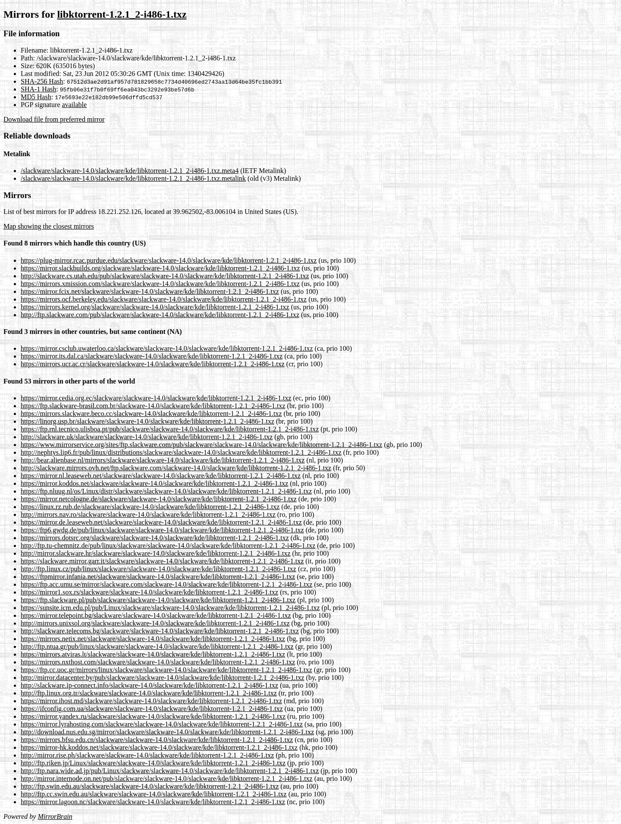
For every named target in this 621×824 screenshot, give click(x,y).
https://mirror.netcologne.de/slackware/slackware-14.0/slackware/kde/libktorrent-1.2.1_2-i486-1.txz (159, 499)
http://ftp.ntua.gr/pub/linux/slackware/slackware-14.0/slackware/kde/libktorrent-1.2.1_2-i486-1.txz (157, 646)
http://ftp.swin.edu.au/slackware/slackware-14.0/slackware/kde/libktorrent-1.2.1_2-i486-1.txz (150, 786)
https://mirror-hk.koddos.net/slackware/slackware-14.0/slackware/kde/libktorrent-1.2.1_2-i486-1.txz (159, 747)
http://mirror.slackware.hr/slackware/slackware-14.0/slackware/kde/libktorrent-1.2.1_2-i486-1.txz (156, 553)
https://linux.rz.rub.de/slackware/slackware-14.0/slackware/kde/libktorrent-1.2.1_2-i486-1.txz (150, 506)
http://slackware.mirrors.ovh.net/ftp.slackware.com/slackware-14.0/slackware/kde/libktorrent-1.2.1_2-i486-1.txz (176, 468)
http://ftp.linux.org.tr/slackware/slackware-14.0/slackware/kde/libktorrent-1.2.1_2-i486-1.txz (149, 693)
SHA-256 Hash (42, 81)
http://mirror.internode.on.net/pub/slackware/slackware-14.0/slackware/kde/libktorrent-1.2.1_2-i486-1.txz (167, 778)
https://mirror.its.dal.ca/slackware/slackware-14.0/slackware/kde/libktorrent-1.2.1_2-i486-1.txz (151, 356)
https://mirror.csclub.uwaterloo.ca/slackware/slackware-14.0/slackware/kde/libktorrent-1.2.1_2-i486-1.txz (167, 348)
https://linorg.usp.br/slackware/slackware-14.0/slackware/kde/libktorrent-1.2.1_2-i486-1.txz (147, 421)
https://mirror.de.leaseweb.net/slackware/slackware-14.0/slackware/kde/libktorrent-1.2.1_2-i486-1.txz (161, 522)
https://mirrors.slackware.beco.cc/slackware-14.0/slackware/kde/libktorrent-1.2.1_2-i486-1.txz (151, 413)
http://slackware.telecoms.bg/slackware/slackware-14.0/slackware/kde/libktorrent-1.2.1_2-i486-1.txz (160, 631)
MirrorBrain (55, 816)
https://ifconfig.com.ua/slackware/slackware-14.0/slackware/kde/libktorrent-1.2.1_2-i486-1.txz (152, 708)
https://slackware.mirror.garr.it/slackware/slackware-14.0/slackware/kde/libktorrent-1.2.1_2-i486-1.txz (162, 561)
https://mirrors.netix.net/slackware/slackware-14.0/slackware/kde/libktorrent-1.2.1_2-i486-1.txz (153, 638)
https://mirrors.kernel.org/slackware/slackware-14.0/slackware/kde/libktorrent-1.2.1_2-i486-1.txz (155, 307)
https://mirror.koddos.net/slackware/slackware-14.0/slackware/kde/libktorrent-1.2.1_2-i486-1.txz (154, 483)
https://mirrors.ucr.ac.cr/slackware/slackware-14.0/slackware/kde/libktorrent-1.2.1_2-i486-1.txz (153, 364)
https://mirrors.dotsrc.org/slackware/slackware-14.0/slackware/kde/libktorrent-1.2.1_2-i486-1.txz (155, 537)
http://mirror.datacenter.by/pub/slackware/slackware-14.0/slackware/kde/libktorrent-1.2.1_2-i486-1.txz (162, 677)
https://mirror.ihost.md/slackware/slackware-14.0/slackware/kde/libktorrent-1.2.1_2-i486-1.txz (151, 700)
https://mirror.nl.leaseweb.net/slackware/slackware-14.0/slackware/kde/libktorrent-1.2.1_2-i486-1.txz (161, 475)
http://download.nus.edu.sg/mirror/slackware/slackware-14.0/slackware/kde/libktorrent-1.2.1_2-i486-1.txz (167, 732)
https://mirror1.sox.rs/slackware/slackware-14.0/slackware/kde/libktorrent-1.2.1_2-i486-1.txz (149, 592)
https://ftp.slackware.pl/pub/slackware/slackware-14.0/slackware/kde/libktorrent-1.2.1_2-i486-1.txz (158, 600)
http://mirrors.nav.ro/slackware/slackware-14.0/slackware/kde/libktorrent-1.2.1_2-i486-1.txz (148, 514)
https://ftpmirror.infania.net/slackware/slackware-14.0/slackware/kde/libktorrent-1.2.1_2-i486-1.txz (158, 576)
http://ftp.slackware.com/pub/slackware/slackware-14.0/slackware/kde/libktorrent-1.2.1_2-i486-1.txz (160, 314)
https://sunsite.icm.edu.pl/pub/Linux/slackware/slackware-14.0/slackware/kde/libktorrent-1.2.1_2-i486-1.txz (170, 607)
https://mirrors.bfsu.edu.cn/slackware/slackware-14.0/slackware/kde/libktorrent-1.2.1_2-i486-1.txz (157, 739)
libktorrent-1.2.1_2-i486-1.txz (121, 14)
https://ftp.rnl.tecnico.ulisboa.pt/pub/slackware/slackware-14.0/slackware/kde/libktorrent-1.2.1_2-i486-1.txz (170, 429)
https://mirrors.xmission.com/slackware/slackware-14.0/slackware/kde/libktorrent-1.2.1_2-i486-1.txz (160, 283)
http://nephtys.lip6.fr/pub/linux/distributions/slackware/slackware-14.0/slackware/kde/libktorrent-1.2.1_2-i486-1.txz (181, 452)
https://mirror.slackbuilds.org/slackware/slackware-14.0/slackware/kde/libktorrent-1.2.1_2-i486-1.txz (160, 268)
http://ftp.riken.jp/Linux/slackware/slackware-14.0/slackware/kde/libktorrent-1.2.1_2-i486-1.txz (153, 763)
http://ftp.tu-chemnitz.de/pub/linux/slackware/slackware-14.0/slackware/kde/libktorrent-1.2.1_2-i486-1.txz (168, 545)
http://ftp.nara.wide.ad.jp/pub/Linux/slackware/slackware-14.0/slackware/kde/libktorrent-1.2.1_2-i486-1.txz (170, 770)
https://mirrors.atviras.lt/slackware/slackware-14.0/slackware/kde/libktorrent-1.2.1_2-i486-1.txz (153, 654)
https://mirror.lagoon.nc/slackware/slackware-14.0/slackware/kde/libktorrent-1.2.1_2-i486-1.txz (153, 801)
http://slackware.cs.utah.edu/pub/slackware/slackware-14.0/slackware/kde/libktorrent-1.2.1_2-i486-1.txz (165, 276)
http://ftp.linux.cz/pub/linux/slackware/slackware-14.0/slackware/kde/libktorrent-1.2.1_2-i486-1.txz (158, 568)
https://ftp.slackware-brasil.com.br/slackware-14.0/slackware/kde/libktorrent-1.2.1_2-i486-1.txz (153, 405)
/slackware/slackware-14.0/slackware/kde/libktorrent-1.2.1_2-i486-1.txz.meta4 (129, 170)
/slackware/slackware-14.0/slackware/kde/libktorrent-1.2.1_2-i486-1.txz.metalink (133, 178)
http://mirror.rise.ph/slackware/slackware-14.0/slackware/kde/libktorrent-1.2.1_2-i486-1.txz (147, 755)
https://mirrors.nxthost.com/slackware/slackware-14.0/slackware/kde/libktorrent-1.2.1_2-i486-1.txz (158, 662)
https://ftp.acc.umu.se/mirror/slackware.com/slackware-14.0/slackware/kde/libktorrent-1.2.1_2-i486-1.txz (166, 584)
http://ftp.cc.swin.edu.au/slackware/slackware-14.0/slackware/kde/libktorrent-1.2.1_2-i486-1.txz (154, 794)
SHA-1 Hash (38, 89)
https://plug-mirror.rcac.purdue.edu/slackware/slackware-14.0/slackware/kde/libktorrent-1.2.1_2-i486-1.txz (169, 260)
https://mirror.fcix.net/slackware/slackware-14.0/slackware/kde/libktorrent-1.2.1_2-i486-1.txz (150, 291)
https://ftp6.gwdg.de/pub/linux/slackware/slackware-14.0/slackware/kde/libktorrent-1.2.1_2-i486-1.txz (162, 530)
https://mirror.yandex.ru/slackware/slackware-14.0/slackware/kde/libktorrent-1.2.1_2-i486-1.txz (153, 716)
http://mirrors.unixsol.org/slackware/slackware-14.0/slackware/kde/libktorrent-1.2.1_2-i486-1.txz (155, 623)
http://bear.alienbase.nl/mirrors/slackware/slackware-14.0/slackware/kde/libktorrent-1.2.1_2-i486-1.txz (162, 460)
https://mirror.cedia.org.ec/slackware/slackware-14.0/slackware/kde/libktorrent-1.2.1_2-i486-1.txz (156, 398)
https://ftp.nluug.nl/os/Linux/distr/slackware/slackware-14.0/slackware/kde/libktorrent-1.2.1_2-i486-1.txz (166, 491)
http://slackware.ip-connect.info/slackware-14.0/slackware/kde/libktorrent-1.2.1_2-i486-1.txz (149, 685)
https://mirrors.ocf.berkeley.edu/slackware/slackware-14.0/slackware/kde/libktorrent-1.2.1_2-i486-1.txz (164, 299)
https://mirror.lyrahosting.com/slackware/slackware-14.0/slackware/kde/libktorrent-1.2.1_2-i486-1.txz (162, 724)
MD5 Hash (36, 97)
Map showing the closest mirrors (48, 226)
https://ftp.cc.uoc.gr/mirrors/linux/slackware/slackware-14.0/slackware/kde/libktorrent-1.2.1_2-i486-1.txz (166, 669)
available (74, 104)
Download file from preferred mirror (54, 119)
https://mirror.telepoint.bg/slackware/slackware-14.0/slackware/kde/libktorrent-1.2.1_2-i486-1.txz (156, 615)
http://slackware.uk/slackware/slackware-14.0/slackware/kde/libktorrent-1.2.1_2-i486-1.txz (147, 436)
